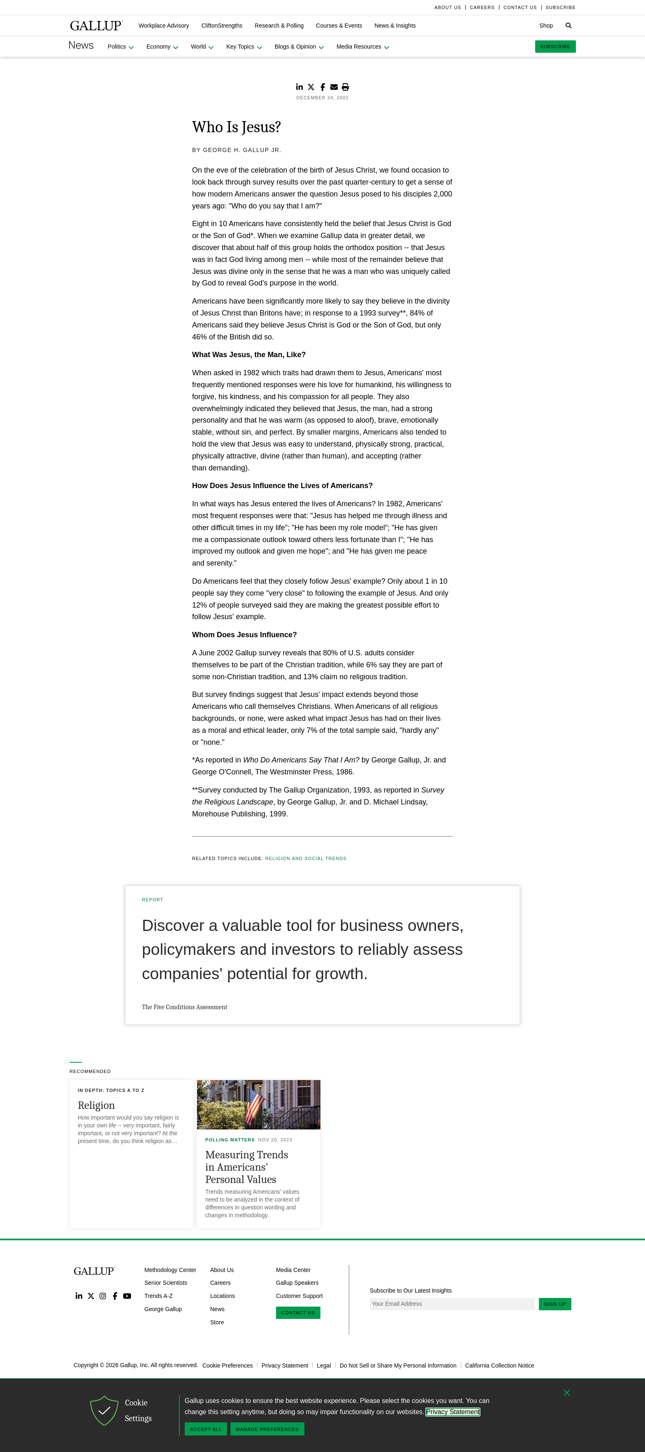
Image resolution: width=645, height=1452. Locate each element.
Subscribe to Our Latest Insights (411, 1290)
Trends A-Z (158, 1296)
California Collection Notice (499, 1365)
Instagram (103, 1295)
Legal (324, 1365)
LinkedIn (78, 1295)
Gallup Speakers (297, 1282)
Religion (96, 1105)
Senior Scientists (165, 1282)
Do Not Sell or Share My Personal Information (398, 1365)
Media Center (293, 1269)
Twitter (90, 1295)
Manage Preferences (267, 1429)
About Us (222, 1269)
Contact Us (298, 1312)
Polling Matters (230, 1139)
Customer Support (299, 1296)
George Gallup (163, 1309)
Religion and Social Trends (306, 858)
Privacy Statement (285, 1365)
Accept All (206, 1429)
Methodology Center (170, 1269)
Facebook (115, 1295)
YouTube (127, 1295)
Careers (220, 1282)
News (217, 1309)
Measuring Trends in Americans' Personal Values (246, 1167)
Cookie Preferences (227, 1365)
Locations (222, 1296)
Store (217, 1322)
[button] (163, 25)
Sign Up (555, 1304)
